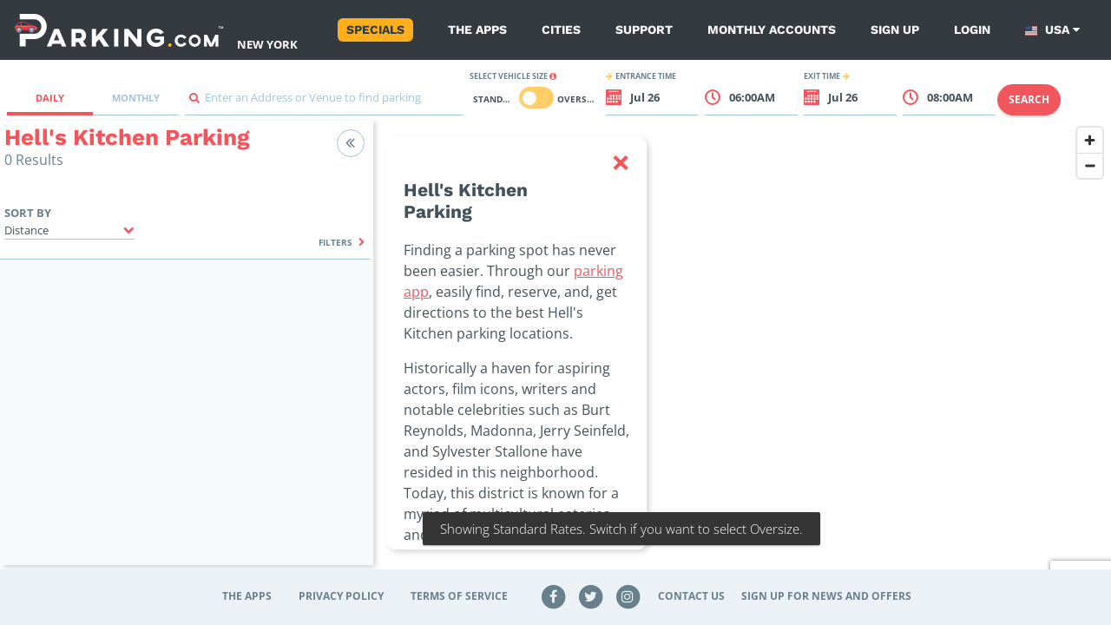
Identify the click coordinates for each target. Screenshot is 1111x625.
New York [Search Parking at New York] (267, 44)
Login (972, 29)
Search (1029, 99)
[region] (742, 353)
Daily (50, 97)
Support (644, 29)
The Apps (477, 29)
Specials (375, 29)
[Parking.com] (119, 30)
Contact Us (691, 596)
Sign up (895, 29)
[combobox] (324, 102)
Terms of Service (459, 596)
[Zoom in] (1089, 140)
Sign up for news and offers (826, 596)
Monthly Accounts (771, 29)
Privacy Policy (341, 596)
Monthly (136, 97)
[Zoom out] (1089, 165)
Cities (561, 29)
